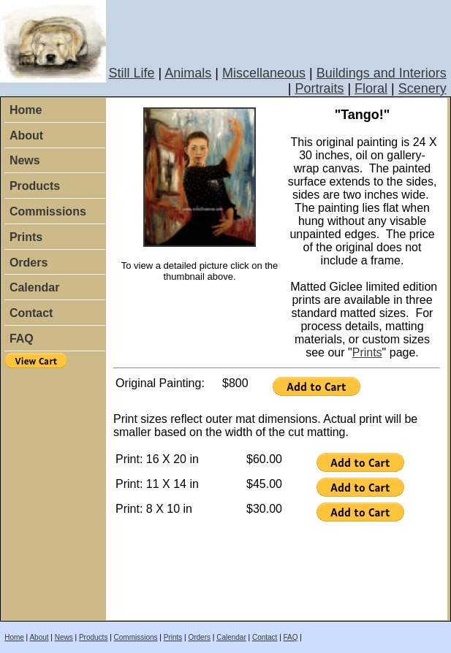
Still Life (132, 73)
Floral (371, 88)
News (25, 160)
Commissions (48, 211)
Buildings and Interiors (382, 73)
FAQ (22, 338)
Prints (26, 237)
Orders (29, 262)
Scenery (422, 88)
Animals (187, 73)
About (26, 135)
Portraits (319, 88)
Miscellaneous (264, 73)
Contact (31, 313)
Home (26, 110)
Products (35, 186)
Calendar (34, 287)
